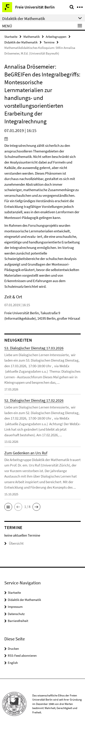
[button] (8, 507)
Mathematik (31, 37)
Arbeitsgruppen (56, 37)
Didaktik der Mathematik (21, 42)
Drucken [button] (13, 648)
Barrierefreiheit (18, 621)
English (13, 663)
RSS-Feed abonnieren (22, 655)
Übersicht (14, 543)
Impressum (15, 607)
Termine (49, 42)
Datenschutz (16, 614)
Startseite (10, 37)
